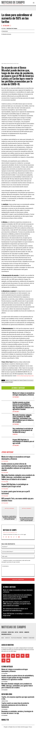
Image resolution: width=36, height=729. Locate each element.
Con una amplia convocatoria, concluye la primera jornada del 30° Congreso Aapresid (27, 519)
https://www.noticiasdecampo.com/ (10, 532)
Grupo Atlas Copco (28, 380)
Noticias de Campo (12, 28)
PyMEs (11, 382)
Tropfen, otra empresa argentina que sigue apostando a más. (17, 698)
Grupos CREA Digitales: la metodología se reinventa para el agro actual (23, 441)
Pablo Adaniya (5, 382)
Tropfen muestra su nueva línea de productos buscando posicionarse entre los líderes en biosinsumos (15, 705)
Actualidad (15, 397)
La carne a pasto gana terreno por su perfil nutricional (15, 492)
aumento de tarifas (18, 380)
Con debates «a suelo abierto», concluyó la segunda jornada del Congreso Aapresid (9, 517)
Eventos (15, 434)
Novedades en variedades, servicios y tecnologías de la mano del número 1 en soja (17, 712)
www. (18, 376)
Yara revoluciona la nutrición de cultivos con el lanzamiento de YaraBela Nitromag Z (23, 430)
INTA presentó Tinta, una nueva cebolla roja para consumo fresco (17, 499)
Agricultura (4, 701)
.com (32, 376)
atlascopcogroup (25, 376)
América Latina (9, 380)
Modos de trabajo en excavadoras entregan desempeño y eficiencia (23, 394)
